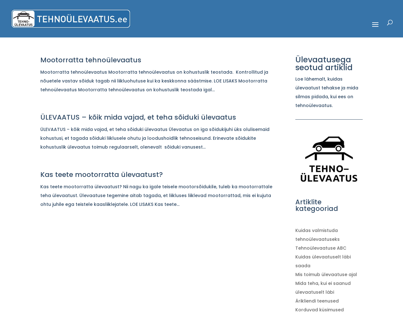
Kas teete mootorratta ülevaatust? (101, 174)
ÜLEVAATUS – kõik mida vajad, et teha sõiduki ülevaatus (138, 117)
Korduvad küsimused (319, 310)
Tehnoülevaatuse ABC (320, 248)
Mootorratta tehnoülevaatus (90, 60)
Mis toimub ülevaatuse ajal (326, 274)
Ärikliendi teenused (317, 301)
